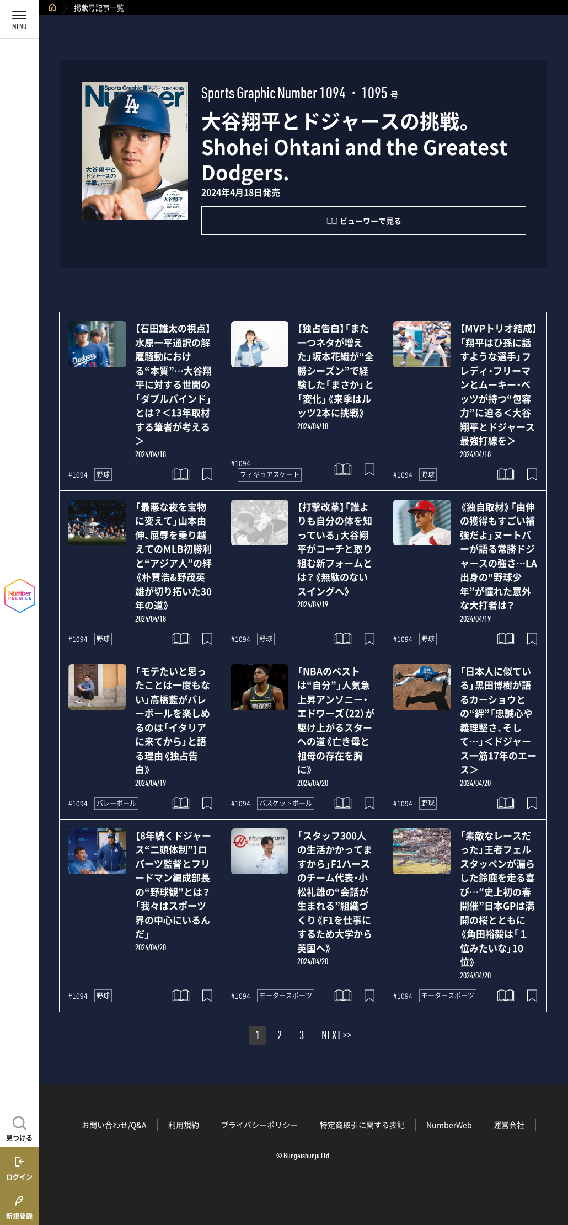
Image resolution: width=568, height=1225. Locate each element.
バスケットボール (285, 803)
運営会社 (509, 1124)
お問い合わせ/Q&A (114, 1124)
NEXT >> (336, 1036)
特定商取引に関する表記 (362, 1124)
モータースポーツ (285, 996)
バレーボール (116, 803)
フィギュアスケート (269, 474)
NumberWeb (449, 1124)
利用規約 (183, 1124)
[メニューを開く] (19, 19)
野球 (103, 474)
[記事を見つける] (19, 1127)
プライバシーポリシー (259, 1124)
